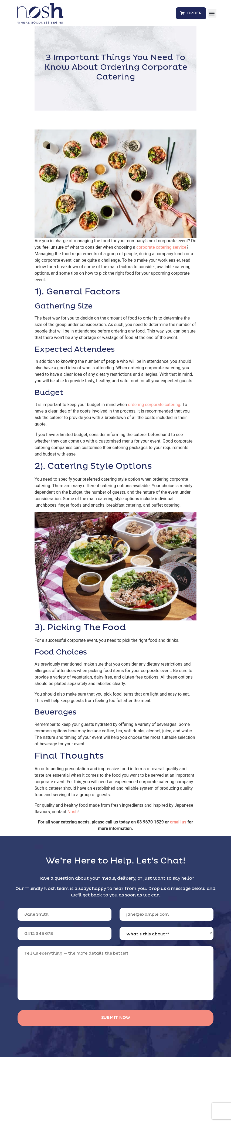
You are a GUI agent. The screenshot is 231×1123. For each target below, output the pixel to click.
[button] (212, 13)
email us (178, 822)
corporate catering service (161, 247)
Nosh (72, 811)
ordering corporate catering (154, 404)
